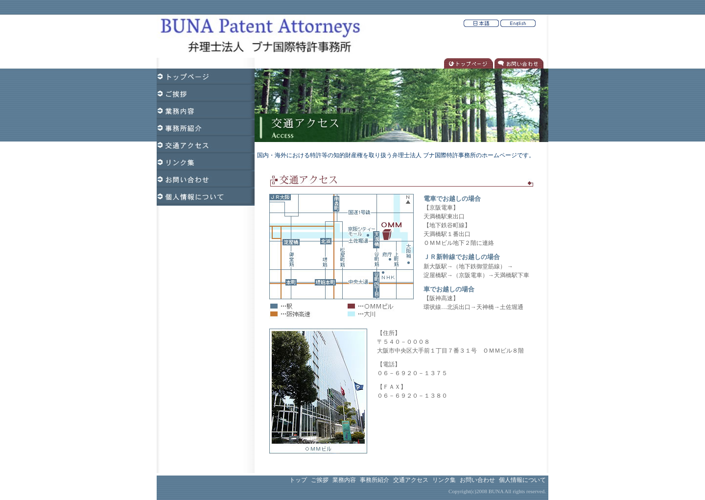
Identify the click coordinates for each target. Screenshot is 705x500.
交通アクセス (410, 479)
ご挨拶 (320, 479)
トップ (298, 479)
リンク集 (444, 479)
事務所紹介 (374, 479)
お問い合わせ (477, 479)
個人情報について (522, 479)
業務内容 (344, 479)
